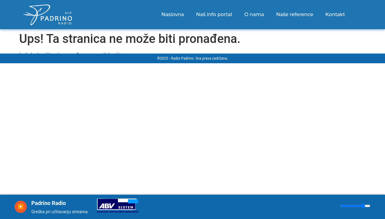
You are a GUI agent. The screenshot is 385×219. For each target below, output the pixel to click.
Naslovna (172, 14)
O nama (254, 14)
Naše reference (294, 14)
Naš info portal (214, 14)
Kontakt (335, 14)
